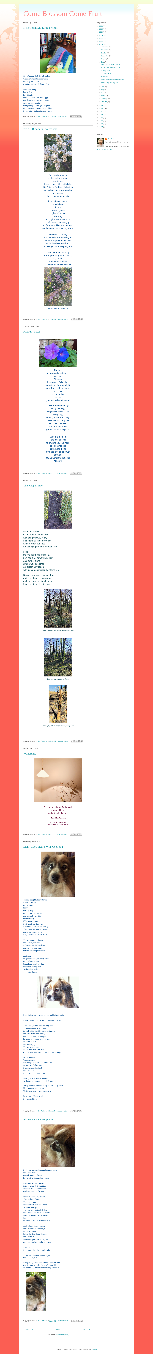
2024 (101, 32)
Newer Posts (29, 1329)
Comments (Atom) (62, 1335)
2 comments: (62, 116)
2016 (101, 114)
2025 (101, 29)
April (103, 92)
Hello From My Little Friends (40, 27)
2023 (101, 35)
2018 (101, 108)
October (104, 53)
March (103, 96)
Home (58, 1329)
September (105, 56)
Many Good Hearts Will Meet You (43, 846)
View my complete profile (105, 149)
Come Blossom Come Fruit (62, 13)
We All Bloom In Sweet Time (40, 128)
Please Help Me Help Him (38, 1119)
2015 (101, 118)
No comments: (63, 319)
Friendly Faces (31, 331)
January (104, 102)
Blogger (94, 1349)
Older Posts (87, 1329)
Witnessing (29, 753)
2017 (101, 111)
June (103, 86)
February (104, 99)
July (102, 62)
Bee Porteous (113, 139)
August (103, 59)
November (105, 50)
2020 (101, 44)
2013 (101, 123)
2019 (101, 105)
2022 (101, 38)
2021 (101, 41)
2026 (101, 26)
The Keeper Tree (33, 485)
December (105, 47)
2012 (101, 127)
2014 (101, 120)
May (102, 89)
